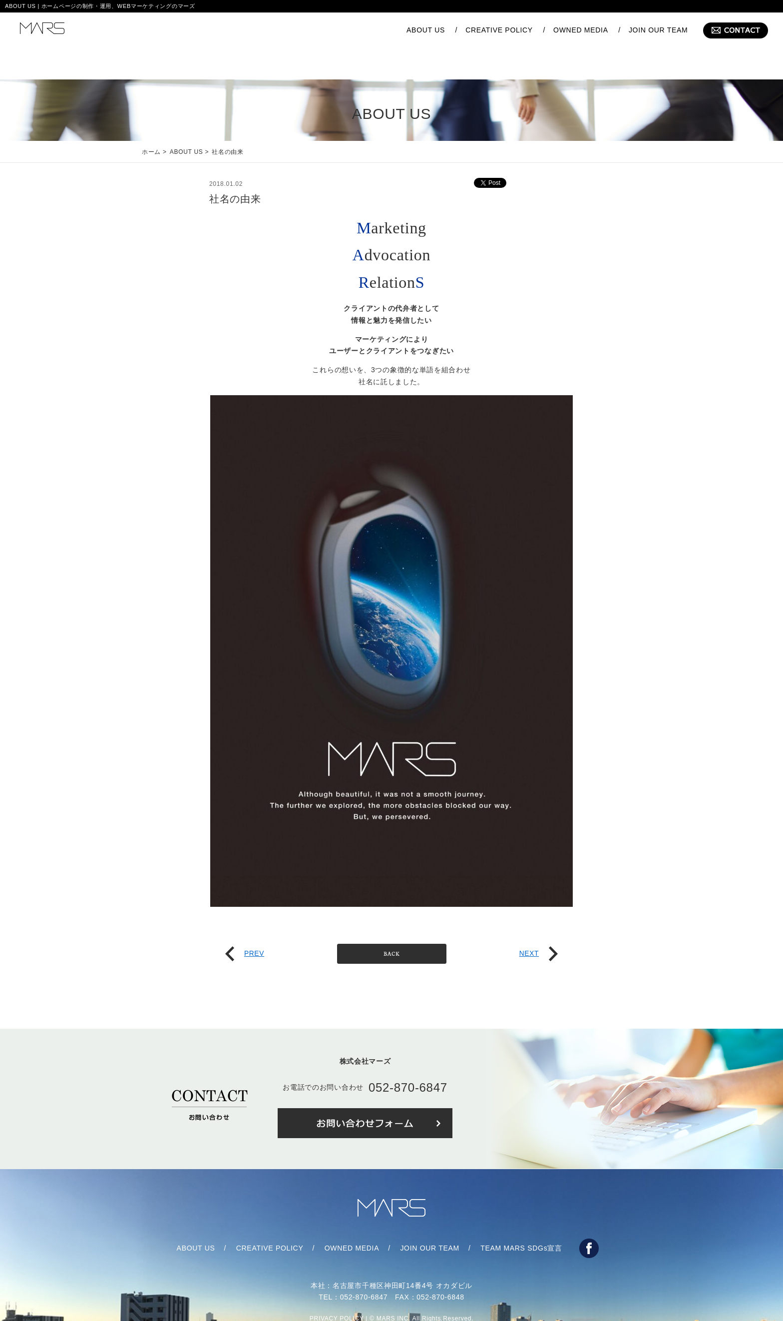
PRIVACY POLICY (337, 1288)
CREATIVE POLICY (499, 30)
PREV (245, 923)
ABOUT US (425, 30)
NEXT (538, 923)
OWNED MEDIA (580, 30)
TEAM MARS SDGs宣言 (521, 1218)
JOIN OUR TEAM (658, 30)
